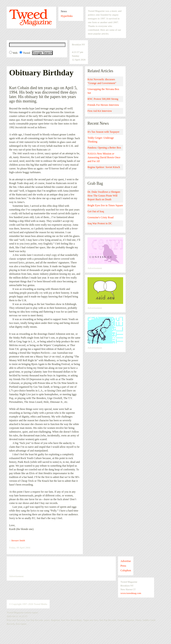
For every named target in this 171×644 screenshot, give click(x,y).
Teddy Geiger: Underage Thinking (101, 139)
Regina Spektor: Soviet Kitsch (104, 167)
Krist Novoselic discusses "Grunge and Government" (102, 81)
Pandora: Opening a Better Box (104, 147)
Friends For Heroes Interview (103, 104)
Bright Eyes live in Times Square (105, 205)
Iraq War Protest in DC (100, 223)
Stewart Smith (18, 540)
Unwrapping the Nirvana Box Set (103, 91)
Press (123, 565)
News (64, 11)
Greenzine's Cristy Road (101, 217)
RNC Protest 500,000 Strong (103, 98)
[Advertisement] (61, 565)
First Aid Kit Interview (100, 110)
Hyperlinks (67, 16)
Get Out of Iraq (96, 211)
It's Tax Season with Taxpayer (103, 131)
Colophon (125, 570)
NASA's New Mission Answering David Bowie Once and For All (104, 157)
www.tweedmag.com (130, 593)
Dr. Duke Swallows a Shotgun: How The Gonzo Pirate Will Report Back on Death (104, 195)
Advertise (125, 561)
